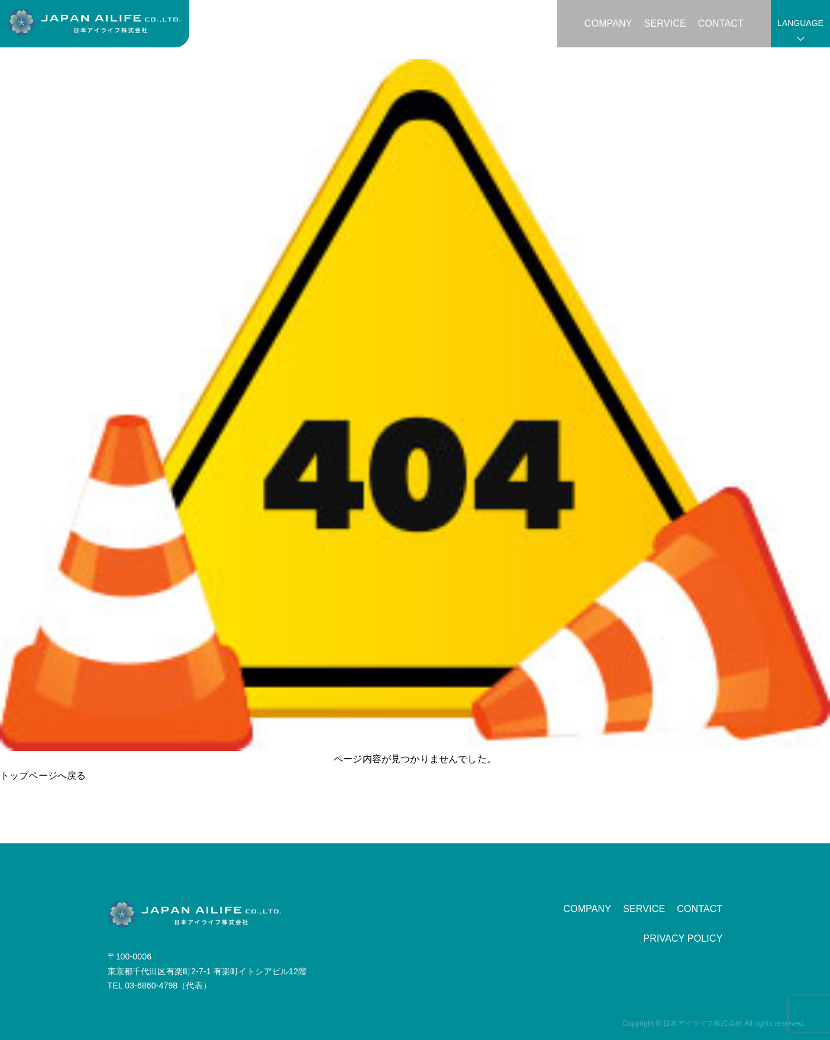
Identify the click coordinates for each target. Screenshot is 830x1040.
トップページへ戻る (43, 776)
